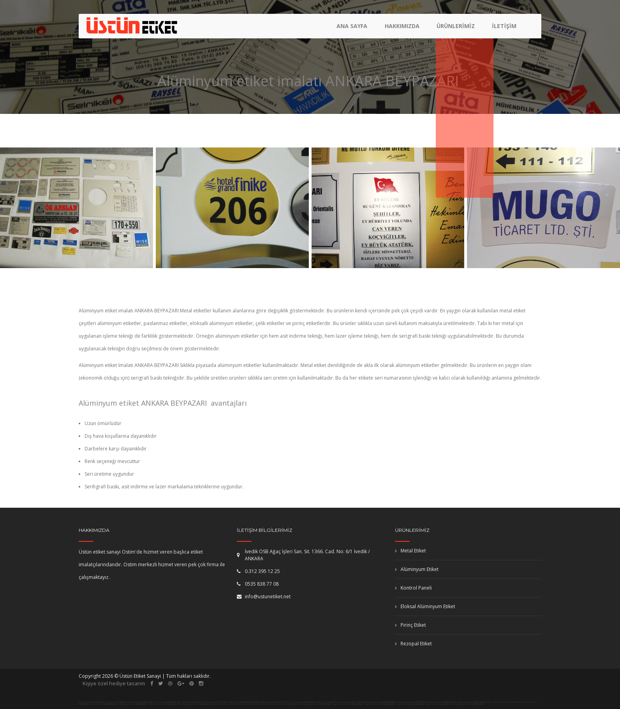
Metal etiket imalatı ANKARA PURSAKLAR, (303, 702)
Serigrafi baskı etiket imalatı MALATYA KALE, (439, 704)
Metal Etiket (410, 550)
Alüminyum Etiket (417, 569)
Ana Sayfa (354, 30)
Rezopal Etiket (413, 643)
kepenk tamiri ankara (269, 690)
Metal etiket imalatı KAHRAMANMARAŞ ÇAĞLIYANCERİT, (244, 702)
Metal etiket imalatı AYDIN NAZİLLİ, (327, 702)
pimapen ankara (161, 690)
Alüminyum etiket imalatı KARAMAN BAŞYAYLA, (104, 704)
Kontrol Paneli (413, 587)
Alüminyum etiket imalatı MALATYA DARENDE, (383, 702)
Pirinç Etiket (410, 625)
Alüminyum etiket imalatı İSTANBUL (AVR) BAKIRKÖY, (165, 704)
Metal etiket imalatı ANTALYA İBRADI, (165, 702)
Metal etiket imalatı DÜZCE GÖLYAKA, (215, 702)
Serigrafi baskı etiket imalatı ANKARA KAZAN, (196, 704)
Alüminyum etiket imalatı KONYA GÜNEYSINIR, (412, 702)
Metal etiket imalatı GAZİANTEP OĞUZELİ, (276, 702)
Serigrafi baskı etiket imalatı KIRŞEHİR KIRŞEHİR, (469, 704)
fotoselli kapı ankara (212, 690)
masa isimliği (410, 690)
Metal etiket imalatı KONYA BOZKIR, (116, 702)
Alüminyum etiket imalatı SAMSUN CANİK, (507, 702)
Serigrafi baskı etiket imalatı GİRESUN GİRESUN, (226, 704)
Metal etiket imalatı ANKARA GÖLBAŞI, (141, 702)
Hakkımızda (403, 30)
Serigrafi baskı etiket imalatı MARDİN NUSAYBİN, (317, 704)
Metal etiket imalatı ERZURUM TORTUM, (190, 702)
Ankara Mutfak (120, 697)
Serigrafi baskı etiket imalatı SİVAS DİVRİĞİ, (255, 704)
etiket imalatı (316, 690)
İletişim (504, 30)
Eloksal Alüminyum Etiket (425, 606)
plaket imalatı (449, 690)
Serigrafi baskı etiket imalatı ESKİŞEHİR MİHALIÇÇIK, (286, 704)
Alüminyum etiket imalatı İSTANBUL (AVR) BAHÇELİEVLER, (475, 702)
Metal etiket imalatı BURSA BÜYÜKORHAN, (91, 702)
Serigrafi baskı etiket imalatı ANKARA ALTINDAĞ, (410, 704)
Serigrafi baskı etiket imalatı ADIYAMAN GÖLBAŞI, (379, 704)
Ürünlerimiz (456, 30)
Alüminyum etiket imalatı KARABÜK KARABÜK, (134, 704)
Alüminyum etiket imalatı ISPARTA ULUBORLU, (354, 702)
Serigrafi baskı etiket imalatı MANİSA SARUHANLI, (348, 704)
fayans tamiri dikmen (363, 690)
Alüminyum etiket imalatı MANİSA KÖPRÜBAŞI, (442, 702)
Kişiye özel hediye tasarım (114, 683)
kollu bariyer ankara (495, 690)
